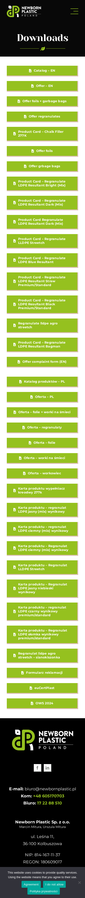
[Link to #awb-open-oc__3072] (74, 11)
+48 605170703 (48, 796)
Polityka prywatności (44, 891)
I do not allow (54, 884)
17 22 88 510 (49, 803)
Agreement (31, 884)
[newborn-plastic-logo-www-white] (24, 7)
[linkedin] (47, 768)
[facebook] (37, 768)
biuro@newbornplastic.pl (50, 788)
